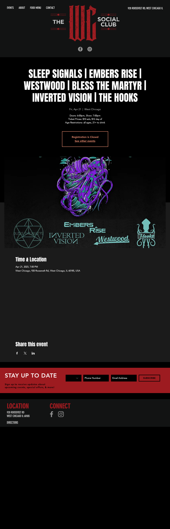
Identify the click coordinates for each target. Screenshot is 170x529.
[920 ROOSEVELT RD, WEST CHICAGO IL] (131, 8)
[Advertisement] (57, 459)
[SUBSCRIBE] (149, 378)
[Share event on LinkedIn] (33, 353)
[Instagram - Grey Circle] (89, 49)
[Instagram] (61, 414)
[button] (22, 8)
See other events (85, 141)
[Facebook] (51, 414)
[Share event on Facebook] (17, 353)
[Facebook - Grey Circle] (80, 49)
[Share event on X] (25, 353)
